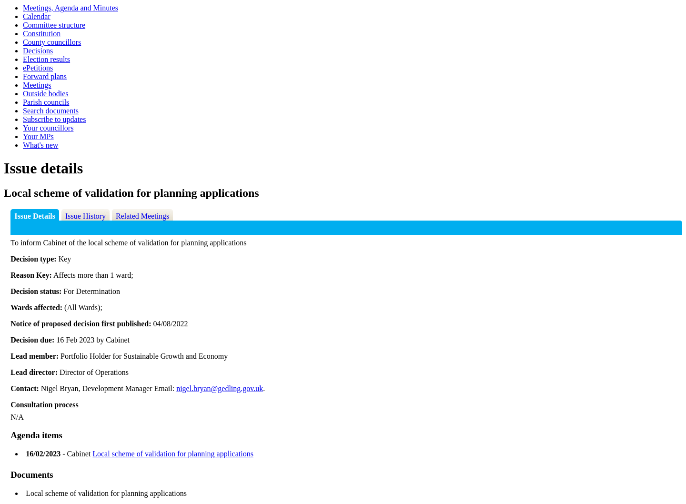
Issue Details (34, 216)
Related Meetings (142, 216)
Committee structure (54, 25)
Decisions (38, 51)
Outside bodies (46, 94)
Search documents (51, 111)
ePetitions (38, 68)
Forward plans (45, 76)
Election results (46, 59)
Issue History (85, 216)
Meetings (37, 85)
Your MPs (38, 136)
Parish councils (46, 102)
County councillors (52, 42)
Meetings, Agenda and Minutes (70, 8)
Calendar (36, 16)
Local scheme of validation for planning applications (172, 454)
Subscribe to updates (54, 119)
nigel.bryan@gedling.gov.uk (219, 388)
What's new (40, 145)
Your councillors (48, 128)
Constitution (42, 34)
